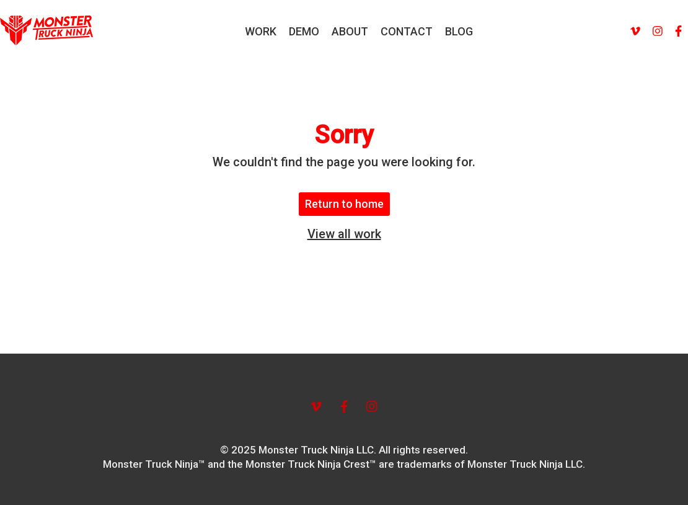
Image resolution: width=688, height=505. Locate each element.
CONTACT (407, 31)
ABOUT (350, 31)
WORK (260, 31)
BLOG (459, 31)
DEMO (304, 31)
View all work (344, 233)
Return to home (344, 203)
